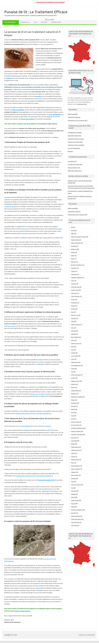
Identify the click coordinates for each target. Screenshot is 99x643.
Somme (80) (74, 478)
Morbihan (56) (75, 403)
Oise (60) (73, 415)
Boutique (44, 22)
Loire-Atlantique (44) (77, 365)
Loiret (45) (74, 368)
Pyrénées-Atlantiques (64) (78, 428)
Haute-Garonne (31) (76, 324)
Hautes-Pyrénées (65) (77, 431)
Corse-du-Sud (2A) (76, 287)
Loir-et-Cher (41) (75, 356)
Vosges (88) (74, 503)
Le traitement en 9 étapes (75, 132)
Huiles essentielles (73, 114)
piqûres (8, 78)
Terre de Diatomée (25, 426)
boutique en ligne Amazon (21, 611)
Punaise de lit (25, 22)
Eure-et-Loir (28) (75, 315)
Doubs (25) (74, 305)
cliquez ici (48, 426)
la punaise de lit (48, 559)
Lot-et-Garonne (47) (76, 374)
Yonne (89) (74, 506)
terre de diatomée (49, 87)
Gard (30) (73, 321)
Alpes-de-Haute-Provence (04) (79, 236)
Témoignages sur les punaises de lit (77, 120)
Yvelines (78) (74, 472)
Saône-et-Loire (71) (76, 450)
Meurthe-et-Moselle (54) (78, 396)
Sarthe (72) (74, 453)
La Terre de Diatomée (74, 148)
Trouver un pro (56, 22)
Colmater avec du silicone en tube (39, 394)
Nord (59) (73, 412)
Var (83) (73, 488)
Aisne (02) (74, 230)
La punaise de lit (72, 161)
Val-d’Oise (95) (75, 525)
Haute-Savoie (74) (76, 459)
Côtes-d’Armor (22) (76, 296)
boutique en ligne (82, 104)
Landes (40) (74, 352)
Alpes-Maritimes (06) (77, 243)
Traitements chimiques (74, 117)
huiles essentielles (34, 87)
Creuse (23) (74, 299)
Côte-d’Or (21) (75, 293)
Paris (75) (73, 462)
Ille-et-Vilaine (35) (76, 337)
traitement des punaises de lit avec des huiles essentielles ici (34, 476)
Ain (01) (73, 227)
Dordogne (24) (75, 302)
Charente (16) (75, 274)
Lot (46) (73, 371)
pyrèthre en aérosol (10, 206)
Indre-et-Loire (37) (76, 343)
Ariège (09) (74, 252)
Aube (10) (73, 255)
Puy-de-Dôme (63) (76, 425)
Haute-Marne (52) (76, 390)
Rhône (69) (74, 443)
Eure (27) (73, 312)
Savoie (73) (74, 456)
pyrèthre (59, 229)
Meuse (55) (74, 400)
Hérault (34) (74, 334)
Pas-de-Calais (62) (76, 422)
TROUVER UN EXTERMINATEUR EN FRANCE (50, 2)
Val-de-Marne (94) (76, 522)
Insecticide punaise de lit (74, 135)
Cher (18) (73, 280)
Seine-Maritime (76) (76, 465)
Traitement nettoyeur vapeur (76, 138)
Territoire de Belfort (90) (78, 509)
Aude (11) (73, 258)
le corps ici (25, 491)
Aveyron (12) (74, 261)
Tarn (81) (73, 481)
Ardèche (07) (74, 246)
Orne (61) (73, 418)
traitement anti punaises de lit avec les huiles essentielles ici (33, 413)
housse (24, 229)
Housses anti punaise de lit (75, 142)
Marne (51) (74, 387)
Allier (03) (73, 233)
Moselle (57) (74, 406)
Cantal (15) (74, 271)
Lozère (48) (74, 378)
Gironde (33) (74, 330)
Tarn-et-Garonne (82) (77, 484)
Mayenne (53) (75, 393)
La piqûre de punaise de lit (75, 164)
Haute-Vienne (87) (76, 500)
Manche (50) (74, 384)
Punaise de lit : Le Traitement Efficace (35, 12)
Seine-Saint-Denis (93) (77, 519)
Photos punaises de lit (74, 167)
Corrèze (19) (74, 283)
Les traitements (10, 22)
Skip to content (49, 19)
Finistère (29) (74, 318)
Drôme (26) (74, 308)
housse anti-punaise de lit (46, 480)
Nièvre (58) (74, 409)
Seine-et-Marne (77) (76, 469)
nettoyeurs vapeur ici (10, 326)
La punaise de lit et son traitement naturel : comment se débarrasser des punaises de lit (30, 15)
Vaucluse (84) (75, 491)
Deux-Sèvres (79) (76, 475)
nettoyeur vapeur (19, 87)
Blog (35, 22)
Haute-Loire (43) (75, 362)
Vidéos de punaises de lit (75, 170)
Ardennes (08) (75, 249)
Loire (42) (73, 359)
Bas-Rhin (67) (75, 437)
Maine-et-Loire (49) (76, 381)
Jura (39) (73, 349)
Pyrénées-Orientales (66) (78, 434)
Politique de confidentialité (87, 635)
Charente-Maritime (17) (77, 277)
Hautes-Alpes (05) (76, 239)
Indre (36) (73, 340)
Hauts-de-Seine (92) (76, 516)
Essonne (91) (74, 513)
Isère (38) (73, 346)
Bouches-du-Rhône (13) (77, 265)
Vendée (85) (74, 494)
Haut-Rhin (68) (75, 440)
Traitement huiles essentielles (76, 145)
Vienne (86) (74, 497)
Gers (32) (73, 327)
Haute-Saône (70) (76, 447)
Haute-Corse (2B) (76, 290)
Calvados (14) (75, 268)
